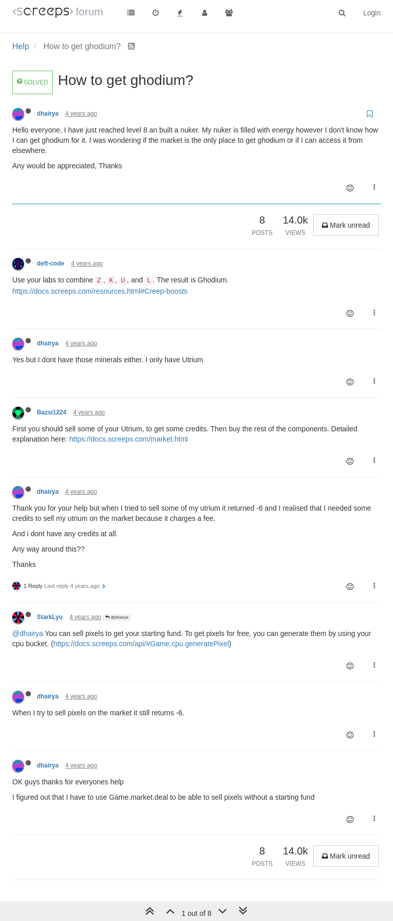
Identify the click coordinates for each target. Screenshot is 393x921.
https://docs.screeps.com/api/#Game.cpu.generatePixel (141, 644)
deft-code (50, 263)
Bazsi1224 (52, 412)
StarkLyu (49, 617)
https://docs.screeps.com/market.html (128, 439)
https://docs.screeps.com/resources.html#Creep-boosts (99, 291)
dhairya (47, 113)
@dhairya (116, 617)
